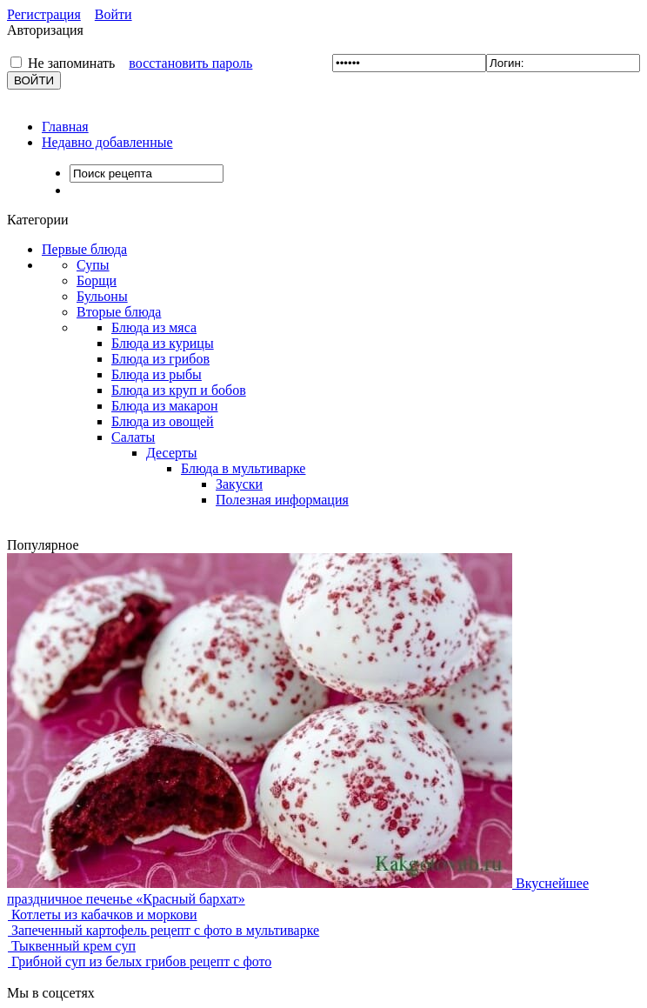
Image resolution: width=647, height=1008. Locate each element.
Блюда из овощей (162, 421)
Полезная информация (282, 499)
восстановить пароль (190, 63)
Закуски (239, 484)
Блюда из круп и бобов (178, 390)
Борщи (97, 280)
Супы (93, 264)
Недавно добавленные (107, 142)
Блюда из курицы (162, 343)
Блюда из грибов (160, 358)
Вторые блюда (119, 311)
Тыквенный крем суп (71, 945)
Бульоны (102, 296)
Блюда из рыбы (156, 374)
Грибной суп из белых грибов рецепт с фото (139, 961)
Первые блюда (84, 249)
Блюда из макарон (164, 405)
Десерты (171, 452)
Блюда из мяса (154, 327)
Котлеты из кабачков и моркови (102, 914)
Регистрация (44, 14)
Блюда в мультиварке (243, 468)
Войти (113, 14)
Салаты (133, 437)
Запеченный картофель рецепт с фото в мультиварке (163, 930)
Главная (65, 126)
